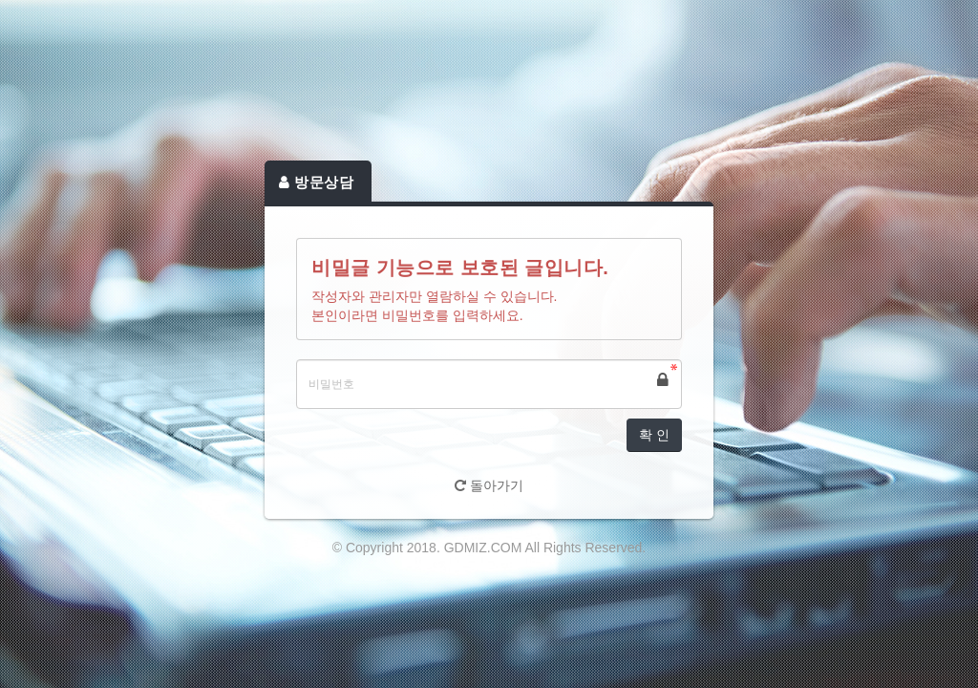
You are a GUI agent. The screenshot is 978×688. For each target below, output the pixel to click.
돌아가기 (489, 485)
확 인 (654, 434)
